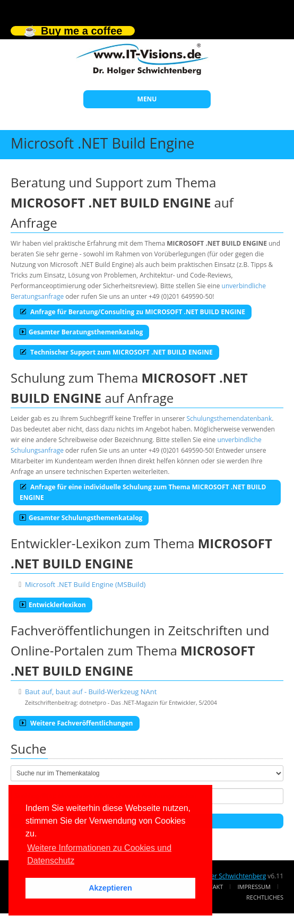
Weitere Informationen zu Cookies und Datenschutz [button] (99, 854)
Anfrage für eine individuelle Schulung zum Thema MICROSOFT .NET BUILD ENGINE (143, 492)
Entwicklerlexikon (53, 604)
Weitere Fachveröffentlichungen (76, 723)
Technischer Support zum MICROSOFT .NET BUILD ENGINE (116, 352)
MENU (147, 98)
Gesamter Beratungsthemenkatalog (81, 331)
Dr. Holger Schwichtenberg (226, 875)
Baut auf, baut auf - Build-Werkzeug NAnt (91, 691)
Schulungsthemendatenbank (229, 418)
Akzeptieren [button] (110, 888)
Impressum (254, 887)
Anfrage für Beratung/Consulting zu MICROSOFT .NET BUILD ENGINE (132, 311)
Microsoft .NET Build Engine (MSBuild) (85, 584)
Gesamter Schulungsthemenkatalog (81, 517)
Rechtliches (264, 897)
